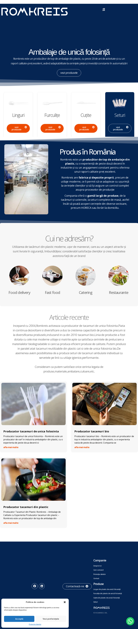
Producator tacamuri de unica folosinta (31, 431)
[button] (64, 602)
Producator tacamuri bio (91, 431)
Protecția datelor (35, 624)
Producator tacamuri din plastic (25, 507)
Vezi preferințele (51, 619)
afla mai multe (10, 447)
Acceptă (19, 619)
